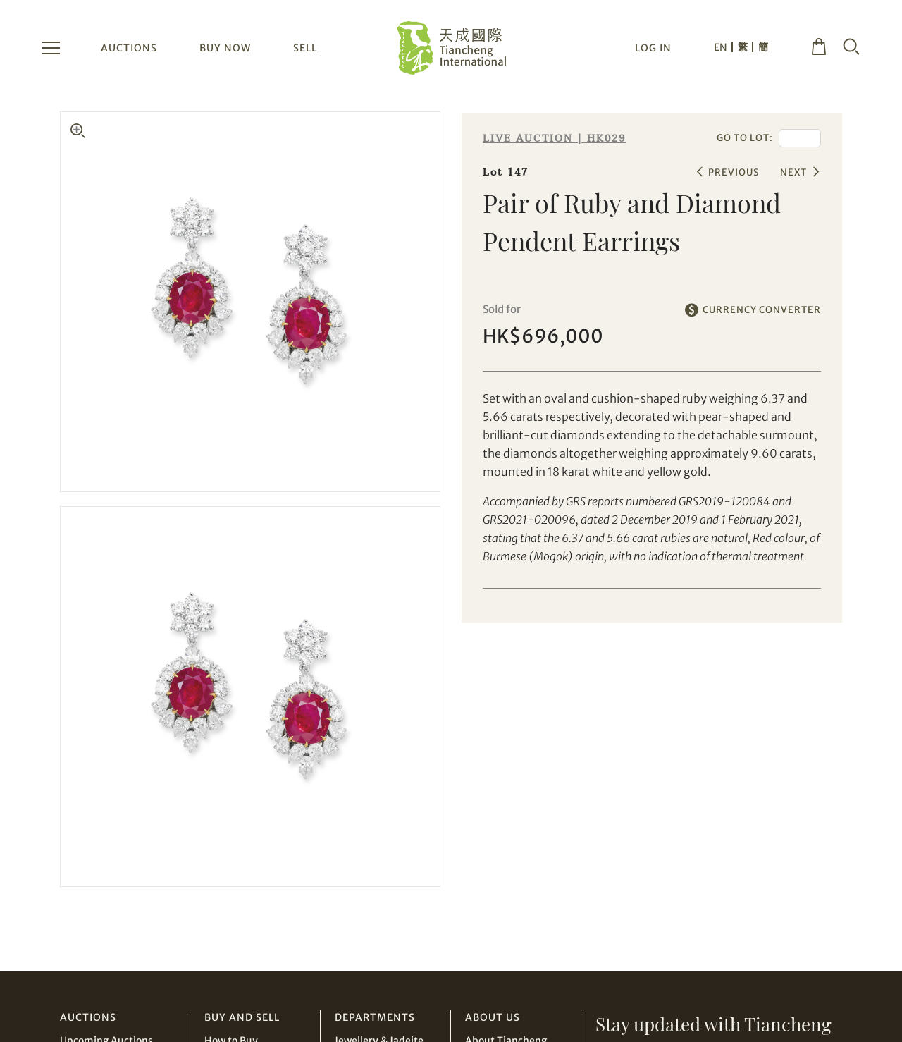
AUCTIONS (129, 48)
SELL (305, 48)
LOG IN (653, 48)
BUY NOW (225, 48)
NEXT (793, 172)
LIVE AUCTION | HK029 (554, 138)
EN (720, 47)
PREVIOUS (733, 172)
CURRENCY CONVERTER (762, 310)
